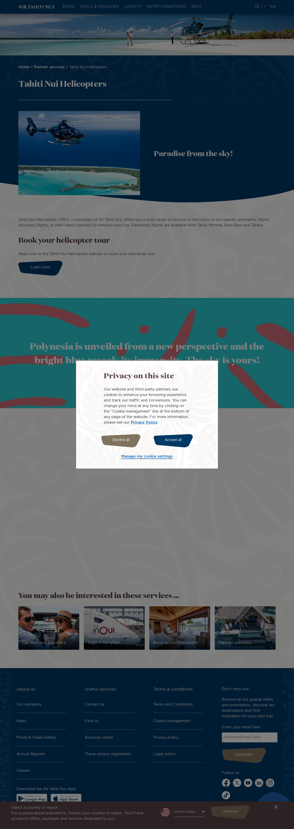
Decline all (120, 440)
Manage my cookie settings (147, 457)
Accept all (174, 440)
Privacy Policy (144, 422)
